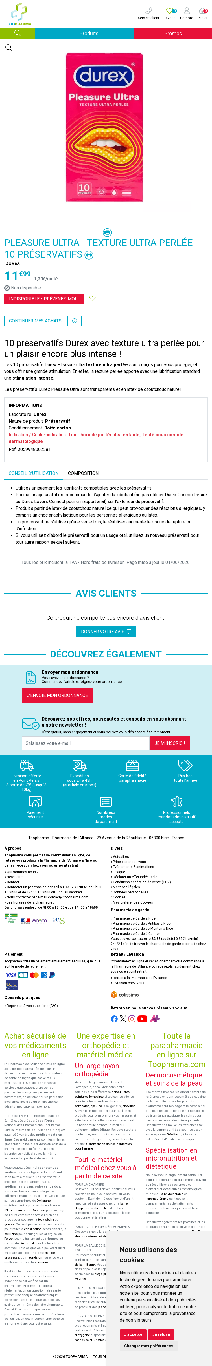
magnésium (34, 1257)
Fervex (9, 1239)
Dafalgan (38, 1210)
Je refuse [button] (161, 1334)
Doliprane (44, 1201)
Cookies (118, 897)
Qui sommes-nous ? (21, 872)
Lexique (118, 872)
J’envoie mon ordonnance (57, 695)
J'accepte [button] (133, 1334)
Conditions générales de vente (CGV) (141, 882)
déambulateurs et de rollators (97, 1236)
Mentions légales (125, 887)
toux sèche (46, 1219)
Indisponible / (44, 299)
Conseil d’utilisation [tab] (33, 473)
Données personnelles (129, 892)
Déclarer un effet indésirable (134, 877)
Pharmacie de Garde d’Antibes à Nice (141, 924)
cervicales (82, 1106)
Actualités (120, 857)
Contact (12, 882)
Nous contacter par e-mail (46, 897)
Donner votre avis (106, 631)
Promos (173, 33)
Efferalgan (14, 1210)
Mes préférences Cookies (132, 902)
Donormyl (27, 1243)
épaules (96, 1106)
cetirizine (11, 1234)
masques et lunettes (89, 1340)
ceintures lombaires (89, 1097)
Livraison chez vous (127, 983)
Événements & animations (132, 867)
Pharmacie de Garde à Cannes (136, 934)
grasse (9, 1224)
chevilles (129, 1106)
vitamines (41, 1262)
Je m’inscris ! (169, 743)
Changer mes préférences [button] (148, 1346)
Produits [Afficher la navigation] (103, 33)
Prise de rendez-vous (128, 862)
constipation (32, 1229)
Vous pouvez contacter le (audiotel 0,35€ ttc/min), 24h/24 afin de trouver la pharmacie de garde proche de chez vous (158, 944)
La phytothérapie (171, 1194)
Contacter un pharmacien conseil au (46, 887)
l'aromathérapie (157, 1199)
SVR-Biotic (174, 1134)
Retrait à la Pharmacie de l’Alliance (139, 978)
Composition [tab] (83, 473)
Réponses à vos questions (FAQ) (31, 1006)
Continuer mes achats (35, 321)
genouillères (121, 1092)
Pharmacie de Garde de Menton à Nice (142, 929)
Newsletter (14, 877)
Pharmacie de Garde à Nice (133, 918)
